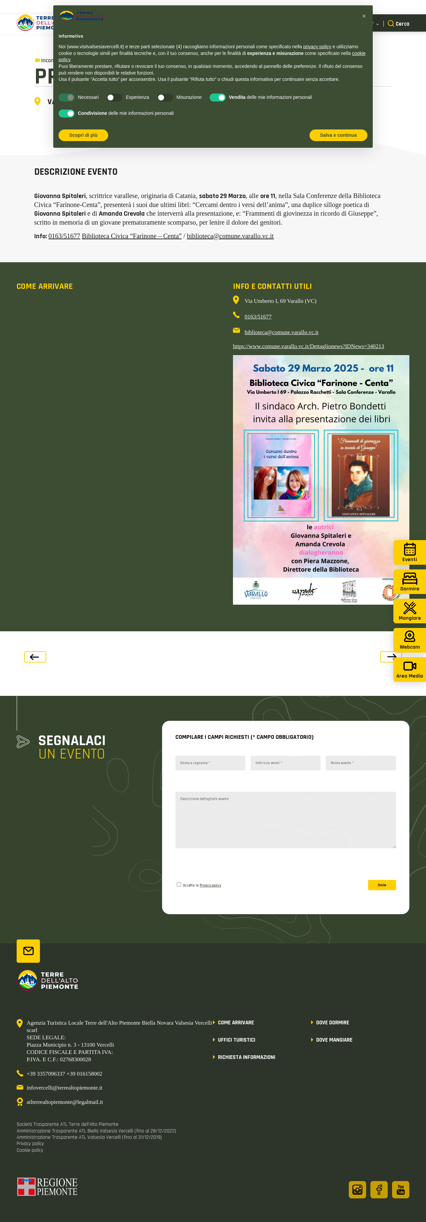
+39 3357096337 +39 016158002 (64, 1074)
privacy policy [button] (317, 46)
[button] (364, 16)
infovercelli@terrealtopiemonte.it (65, 1088)
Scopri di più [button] (83, 135)
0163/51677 (65, 236)
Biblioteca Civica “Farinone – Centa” (132, 236)
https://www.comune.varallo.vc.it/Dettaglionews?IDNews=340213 (308, 346)
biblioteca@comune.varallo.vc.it (230, 236)
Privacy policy (210, 885)
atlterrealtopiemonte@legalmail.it (65, 1102)
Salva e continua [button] (338, 135)
